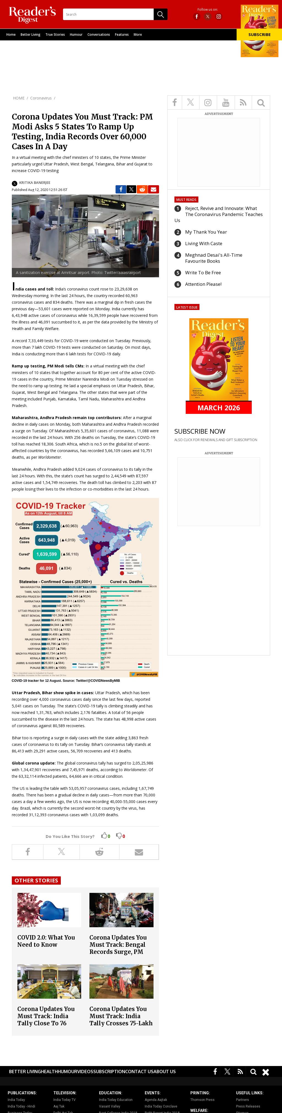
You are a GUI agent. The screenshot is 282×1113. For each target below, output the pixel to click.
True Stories (55, 34)
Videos (85, 1071)
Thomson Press (202, 1100)
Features (122, 34)
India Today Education (116, 1100)
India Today (16, 1100)
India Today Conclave (161, 1106)
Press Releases (248, 1106)
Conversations (98, 34)
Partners (242, 1100)
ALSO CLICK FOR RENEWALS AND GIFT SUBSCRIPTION (215, 440)
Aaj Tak (58, 1106)
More (138, 34)
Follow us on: (208, 9)
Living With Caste (203, 243)
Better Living (30, 34)
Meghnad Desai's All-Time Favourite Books (213, 258)
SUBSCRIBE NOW (199, 431)
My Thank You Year (206, 232)
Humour (76, 34)
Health (49, 1071)
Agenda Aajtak (156, 1100)
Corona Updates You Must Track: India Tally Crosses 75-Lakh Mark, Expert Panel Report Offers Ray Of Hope (121, 1027)
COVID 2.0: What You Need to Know (46, 941)
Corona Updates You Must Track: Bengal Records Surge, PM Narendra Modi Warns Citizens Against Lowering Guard (121, 955)
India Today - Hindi (21, 1106)
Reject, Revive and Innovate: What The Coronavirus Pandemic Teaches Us (218, 214)
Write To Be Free (203, 272)
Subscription (109, 1071)
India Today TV (64, 1100)
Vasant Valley (109, 1106)
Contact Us (139, 1071)
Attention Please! (203, 284)
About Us (165, 1071)
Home (11, 34)
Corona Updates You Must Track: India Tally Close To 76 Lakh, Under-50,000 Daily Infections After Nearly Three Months (48, 1027)
